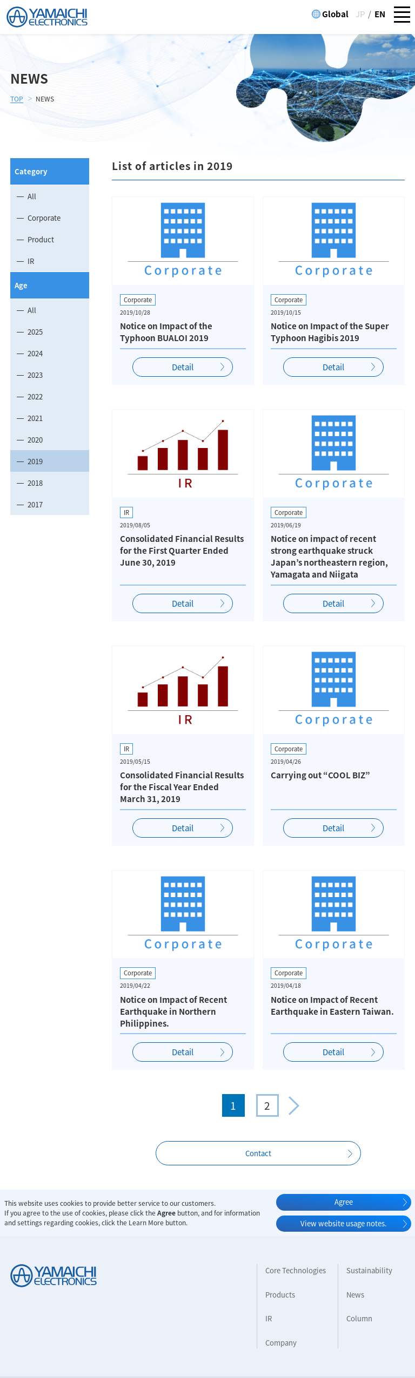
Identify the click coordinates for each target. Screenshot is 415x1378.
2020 (35, 440)
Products (280, 1294)
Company (281, 1343)
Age (21, 285)
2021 (35, 418)
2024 (35, 353)
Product (41, 239)
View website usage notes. (343, 1223)
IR (31, 261)
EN (379, 14)
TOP (16, 99)
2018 (35, 483)
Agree (343, 1202)
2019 (35, 461)
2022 (35, 396)
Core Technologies (295, 1270)
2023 (35, 375)
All (32, 196)
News (355, 1294)
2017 (35, 504)
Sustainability (369, 1270)
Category (31, 171)
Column (359, 1318)
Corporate (44, 218)
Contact (258, 1153)
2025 (35, 332)
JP (360, 14)
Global (335, 14)
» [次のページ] (294, 1105)
